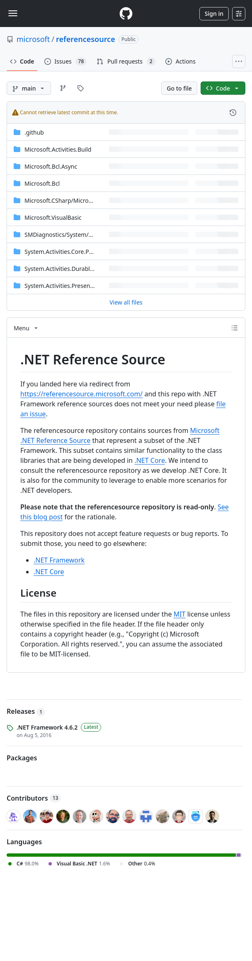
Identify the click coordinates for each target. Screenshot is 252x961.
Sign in (214, 13)
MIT (180, 614)
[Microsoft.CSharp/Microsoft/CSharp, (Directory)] (72, 200)
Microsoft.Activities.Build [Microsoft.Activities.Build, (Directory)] (57, 149)
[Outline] (235, 327)
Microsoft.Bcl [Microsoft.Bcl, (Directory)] (42, 183)
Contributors (34, 798)
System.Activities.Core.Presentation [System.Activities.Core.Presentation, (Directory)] (72, 252)
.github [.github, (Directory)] (34, 132)
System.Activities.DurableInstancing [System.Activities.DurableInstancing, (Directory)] (73, 269)
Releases (26, 711)
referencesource (85, 39)
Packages (22, 757)
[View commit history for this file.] (233, 112)
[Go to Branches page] (63, 88)
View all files (126, 302)
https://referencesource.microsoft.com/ (81, 393)
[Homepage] (126, 13)
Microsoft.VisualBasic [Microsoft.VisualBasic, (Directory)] (53, 217)
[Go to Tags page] (80, 88)
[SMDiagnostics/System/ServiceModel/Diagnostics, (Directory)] (91, 234)
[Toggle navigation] (13, 13)
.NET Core (149, 460)
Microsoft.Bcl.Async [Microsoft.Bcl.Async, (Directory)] (50, 166)
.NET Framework (59, 560)
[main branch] (29, 88)
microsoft (33, 39)
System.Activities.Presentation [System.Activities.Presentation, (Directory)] (65, 286)
